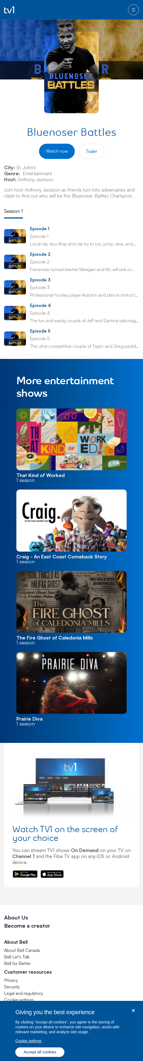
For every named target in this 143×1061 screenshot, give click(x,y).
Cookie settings (19, 999)
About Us (16, 917)
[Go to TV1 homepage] (9, 9)
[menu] (133, 9)
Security (12, 986)
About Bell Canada (22, 950)
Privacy (11, 980)
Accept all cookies (39, 1054)
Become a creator (27, 925)
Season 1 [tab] (13, 211)
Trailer (91, 151)
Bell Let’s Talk (16, 956)
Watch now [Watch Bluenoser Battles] (57, 151)
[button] (19, 999)
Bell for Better (17, 963)
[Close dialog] (133, 1012)
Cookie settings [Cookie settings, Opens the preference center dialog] (28, 1043)
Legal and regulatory (23, 993)
